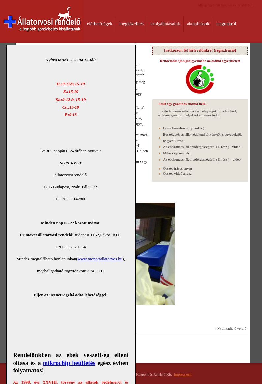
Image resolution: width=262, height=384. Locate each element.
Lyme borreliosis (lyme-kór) (183, 128)
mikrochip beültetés (69, 362)
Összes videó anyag (177, 173)
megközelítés (131, 23)
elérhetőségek (99, 23)
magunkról (226, 23)
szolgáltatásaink (165, 23)
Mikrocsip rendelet (176, 153)
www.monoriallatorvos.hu (100, 258)
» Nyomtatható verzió (230, 328)
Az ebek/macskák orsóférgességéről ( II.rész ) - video (202, 159)
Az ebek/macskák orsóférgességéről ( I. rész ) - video (201, 147)
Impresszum (183, 374)
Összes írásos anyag (177, 168)
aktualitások (198, 23)
